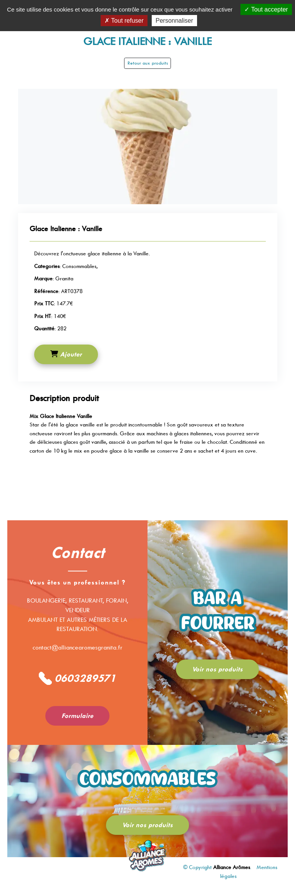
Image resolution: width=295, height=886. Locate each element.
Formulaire (77, 715)
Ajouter (66, 354)
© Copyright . (218, 867)
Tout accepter (266, 9)
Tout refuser (124, 20)
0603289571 (77, 678)
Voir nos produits (217, 669)
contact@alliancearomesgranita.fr (78, 647)
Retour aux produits (148, 63)
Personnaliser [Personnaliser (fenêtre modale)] (174, 20)
